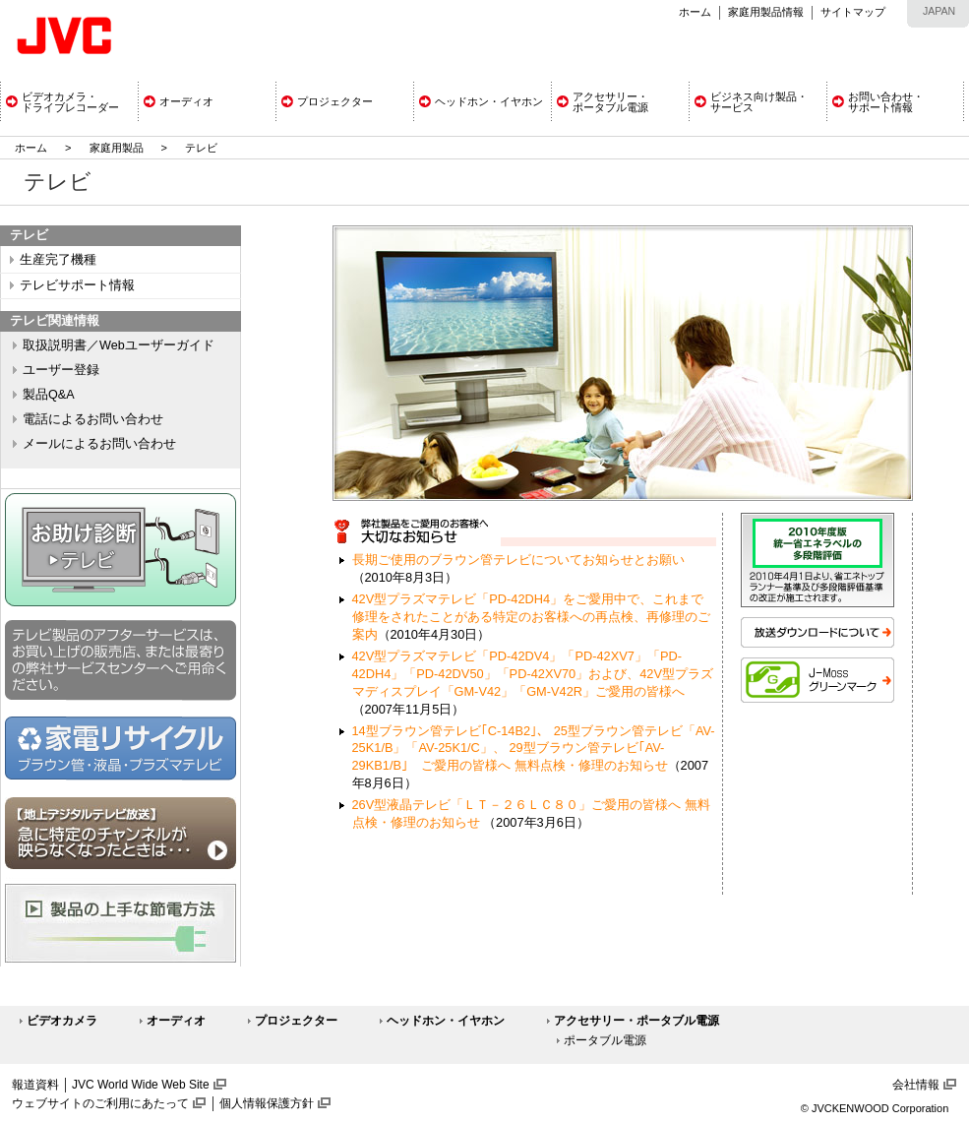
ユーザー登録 (61, 370)
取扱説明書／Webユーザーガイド (118, 345)
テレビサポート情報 (77, 285)
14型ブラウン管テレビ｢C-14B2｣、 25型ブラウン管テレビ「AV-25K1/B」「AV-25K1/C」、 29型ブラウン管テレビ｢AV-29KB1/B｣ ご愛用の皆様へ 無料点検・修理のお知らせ (533, 748)
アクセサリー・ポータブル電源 (636, 1021)
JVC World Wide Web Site (141, 1085)
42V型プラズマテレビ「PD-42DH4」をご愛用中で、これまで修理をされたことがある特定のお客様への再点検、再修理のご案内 (531, 617)
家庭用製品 (117, 148)
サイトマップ (852, 12)
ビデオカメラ (62, 1021)
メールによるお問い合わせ (99, 444)
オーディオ (176, 1021)
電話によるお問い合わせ (93, 419)
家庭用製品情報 (766, 12)
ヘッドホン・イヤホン (446, 1021)
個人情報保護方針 (266, 1103)
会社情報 (915, 1085)
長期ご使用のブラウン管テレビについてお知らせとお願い (518, 559)
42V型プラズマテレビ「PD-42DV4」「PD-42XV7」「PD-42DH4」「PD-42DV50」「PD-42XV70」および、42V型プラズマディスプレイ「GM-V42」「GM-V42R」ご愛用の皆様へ (532, 674)
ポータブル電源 (605, 1040)
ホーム (695, 12)
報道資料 (35, 1085)
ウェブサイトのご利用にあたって (100, 1103)
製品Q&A (49, 395)
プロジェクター (296, 1021)
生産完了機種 (58, 260)
